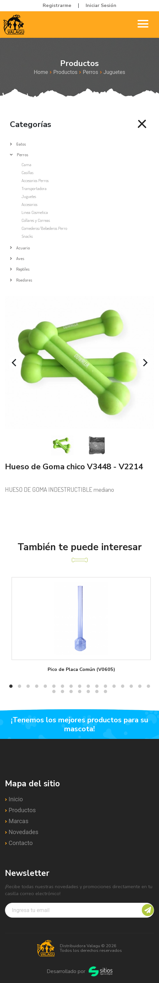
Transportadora (34, 188)
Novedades (23, 831)
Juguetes (114, 72)
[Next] (144, 362)
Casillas (27, 172)
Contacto (21, 842)
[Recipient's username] (79, 910)
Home (41, 72)
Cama (26, 164)
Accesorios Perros (35, 180)
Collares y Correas (35, 220)
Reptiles (22, 269)
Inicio (16, 799)
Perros (90, 72)
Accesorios (29, 204)
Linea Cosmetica (34, 212)
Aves (20, 258)
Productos (65, 72)
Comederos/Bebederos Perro (44, 228)
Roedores (24, 280)
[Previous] (14, 362)
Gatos (21, 144)
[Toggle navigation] (143, 25)
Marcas (18, 821)
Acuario (23, 247)
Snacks (27, 236)
